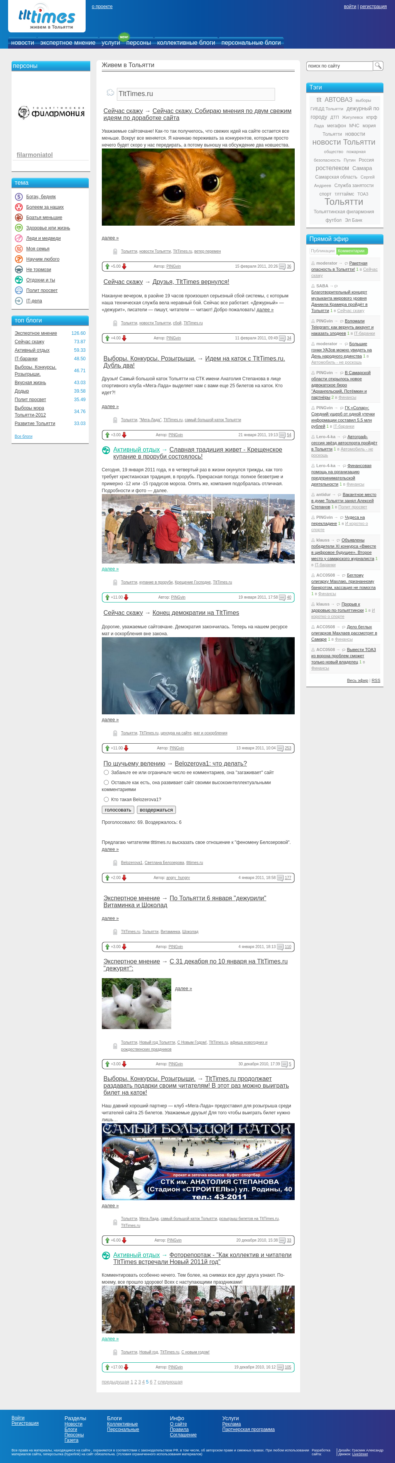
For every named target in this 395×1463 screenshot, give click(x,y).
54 (289, 435)
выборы (363, 100)
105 (288, 1367)
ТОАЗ (363, 194)
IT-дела (34, 301)
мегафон (336, 125)
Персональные (123, 1429)
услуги (111, 42)
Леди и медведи (43, 238)
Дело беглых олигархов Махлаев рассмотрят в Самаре (344, 632)
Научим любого (42, 259)
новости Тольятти (155, 251)
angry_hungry (178, 878)
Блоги (70, 1429)
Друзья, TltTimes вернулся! (190, 281)
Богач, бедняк (41, 196)
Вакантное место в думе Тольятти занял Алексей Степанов (343, 500)
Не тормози (38, 269)
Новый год (148, 1352)
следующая (170, 1382)
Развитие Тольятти (35, 423)
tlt (319, 99)
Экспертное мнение (36, 333)
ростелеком (332, 168)
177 (288, 878)
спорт (325, 194)
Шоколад (190, 932)
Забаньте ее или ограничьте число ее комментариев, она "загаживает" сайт (189, 772)
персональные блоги (251, 42)
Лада (319, 125)
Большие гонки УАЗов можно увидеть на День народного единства (341, 349)
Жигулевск (352, 117)
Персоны (74, 1435)
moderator (326, 263)
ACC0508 (325, 575)
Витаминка (170, 932)
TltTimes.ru (182, 251)
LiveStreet (360, 1454)
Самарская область (336, 177)
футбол (334, 220)
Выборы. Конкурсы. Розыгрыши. (149, 358)
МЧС (354, 125)
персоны (139, 42)
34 (289, 338)
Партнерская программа (248, 1429)
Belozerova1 (132, 863)
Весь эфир (357, 680)
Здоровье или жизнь (48, 228)
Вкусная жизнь (30, 382)
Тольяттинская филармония (344, 211)
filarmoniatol (35, 155)
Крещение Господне (193, 582)
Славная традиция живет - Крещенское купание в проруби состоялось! (197, 453)
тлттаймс (344, 194)
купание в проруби (155, 582)
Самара (362, 168)
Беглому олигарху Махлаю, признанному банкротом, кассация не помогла (343, 581)
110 (288, 947)
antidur (323, 494)
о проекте (102, 6)
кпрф (371, 117)
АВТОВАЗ (339, 99)
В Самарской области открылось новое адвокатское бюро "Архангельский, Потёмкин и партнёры (341, 385)
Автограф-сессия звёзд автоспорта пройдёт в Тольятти (344, 442)
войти (350, 6)
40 (289, 597)
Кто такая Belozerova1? (132, 799)
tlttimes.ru (194, 863)
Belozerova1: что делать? (211, 763)
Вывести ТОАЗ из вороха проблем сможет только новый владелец (343, 655)
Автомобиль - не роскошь (336, 362)
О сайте (178, 1424)
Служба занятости (354, 185)
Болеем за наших (45, 207)
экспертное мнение (67, 42)
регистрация (373, 6)
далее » (110, 238)
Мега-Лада (149, 1219)
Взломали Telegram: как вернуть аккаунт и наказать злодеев (342, 327)
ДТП (335, 117)
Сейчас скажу (29, 341)
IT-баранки (26, 358)
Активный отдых (32, 350)
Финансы (347, 397)
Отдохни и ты (40, 280)
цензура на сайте (175, 733)
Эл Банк (353, 220)
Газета (71, 1440)
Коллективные (122, 1424)
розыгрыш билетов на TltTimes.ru (249, 1219)
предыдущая (115, 1382)
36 (289, 266)
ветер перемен (207, 251)
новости (22, 42)
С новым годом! (195, 1352)
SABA (322, 285)
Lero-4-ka (326, 436)
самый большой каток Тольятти (213, 420)
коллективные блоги (186, 42)
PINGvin (173, 266)
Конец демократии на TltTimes (195, 612)
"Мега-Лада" (150, 420)
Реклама (231, 1424)
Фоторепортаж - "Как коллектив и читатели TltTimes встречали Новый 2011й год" (202, 1258)
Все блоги (23, 436)
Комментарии (351, 250)
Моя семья (37, 248)
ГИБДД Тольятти (327, 108)
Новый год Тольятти (157, 1042)
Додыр (22, 391)
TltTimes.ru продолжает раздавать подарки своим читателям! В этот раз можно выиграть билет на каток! (196, 1085)
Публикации (323, 250)
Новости (73, 1424)
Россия (366, 160)
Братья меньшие (44, 217)
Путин (350, 160)
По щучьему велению (134, 763)
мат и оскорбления (210, 733)
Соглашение (183, 1435)
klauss (322, 540)
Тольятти (129, 251)
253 (288, 748)
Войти (18, 1418)
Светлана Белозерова (164, 863)
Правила (179, 1429)
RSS (375, 680)
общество (333, 151)
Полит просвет (41, 290)
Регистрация (25, 1423)
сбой (177, 323)
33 (289, 1240)
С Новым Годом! (192, 1042)
